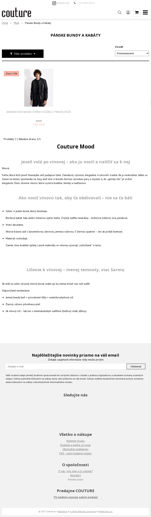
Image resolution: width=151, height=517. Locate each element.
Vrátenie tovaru (75, 441)
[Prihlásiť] (128, 12)
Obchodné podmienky (75, 449)
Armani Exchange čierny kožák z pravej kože (38, 111)
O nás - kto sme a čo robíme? (75, 471)
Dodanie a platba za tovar (75, 445)
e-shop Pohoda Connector (83, 511)
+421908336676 (86, 2)
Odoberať (136, 366)
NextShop (62, 511)
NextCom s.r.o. (106, 511)
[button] (119, 12)
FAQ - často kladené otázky (75, 453)
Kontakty (75, 475)
